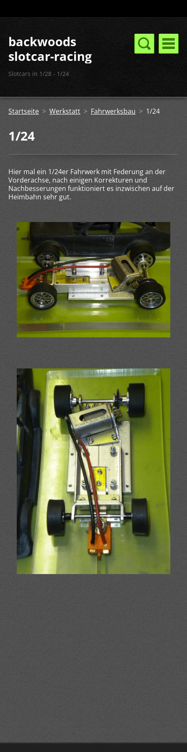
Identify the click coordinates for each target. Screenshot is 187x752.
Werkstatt (64, 111)
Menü (169, 44)
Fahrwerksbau (113, 111)
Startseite (23, 111)
